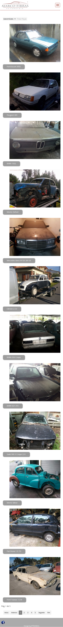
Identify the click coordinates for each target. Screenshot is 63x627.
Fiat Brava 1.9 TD (14, 551)
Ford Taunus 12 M (14, 599)
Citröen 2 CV (12, 309)
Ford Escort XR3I (14, 66)
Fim (48, 613)
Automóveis (8, 19)
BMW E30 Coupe (14, 357)
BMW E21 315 (12, 406)
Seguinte (42, 613)
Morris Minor (12, 502)
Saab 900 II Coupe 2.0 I (16, 454)
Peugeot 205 (12, 115)
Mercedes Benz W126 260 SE (19, 260)
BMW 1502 (11, 163)
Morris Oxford (12, 212)
